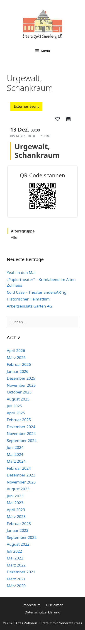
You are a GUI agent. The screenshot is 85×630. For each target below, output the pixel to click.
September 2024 (21, 440)
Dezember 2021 (21, 571)
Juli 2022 (14, 551)
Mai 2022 (15, 558)
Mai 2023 (15, 502)
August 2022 (18, 544)
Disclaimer (54, 605)
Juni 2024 (15, 447)
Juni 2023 (15, 495)
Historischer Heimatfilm (28, 299)
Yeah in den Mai (21, 272)
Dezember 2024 (21, 426)
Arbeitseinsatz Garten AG (29, 306)
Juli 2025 (14, 405)
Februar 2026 (19, 364)
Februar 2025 (19, 419)
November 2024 (21, 433)
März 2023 (16, 516)
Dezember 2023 (21, 475)
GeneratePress (70, 623)
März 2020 (16, 585)
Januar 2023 (17, 530)
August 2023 (18, 488)
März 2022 (16, 565)
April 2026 (16, 350)
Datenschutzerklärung (42, 612)
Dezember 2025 (21, 378)
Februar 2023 (19, 523)
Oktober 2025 (19, 392)
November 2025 (21, 385)
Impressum (31, 605)
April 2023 (16, 509)
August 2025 (18, 399)
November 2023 (21, 482)
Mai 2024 (15, 454)
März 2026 (16, 357)
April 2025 (16, 412)
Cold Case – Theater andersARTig (36, 292)
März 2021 (16, 578)
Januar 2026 (17, 371)
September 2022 (21, 537)
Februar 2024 (19, 468)
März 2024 (16, 461)
